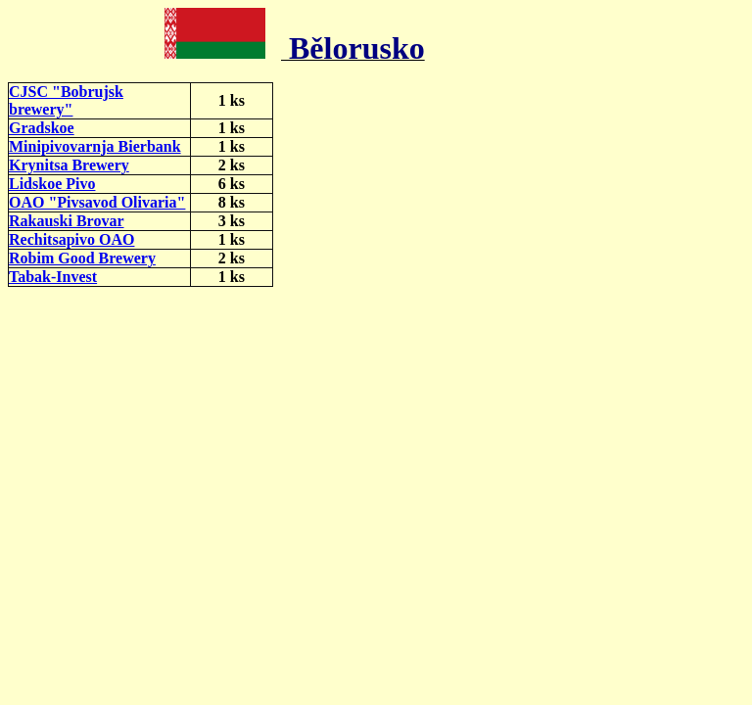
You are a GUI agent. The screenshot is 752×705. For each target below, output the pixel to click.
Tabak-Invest (53, 276)
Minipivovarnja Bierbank (95, 146)
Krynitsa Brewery (69, 165)
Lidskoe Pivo (52, 183)
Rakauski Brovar (66, 220)
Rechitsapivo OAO (71, 239)
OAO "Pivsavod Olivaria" (97, 202)
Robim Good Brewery (82, 258)
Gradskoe (41, 127)
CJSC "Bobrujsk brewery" (66, 100)
